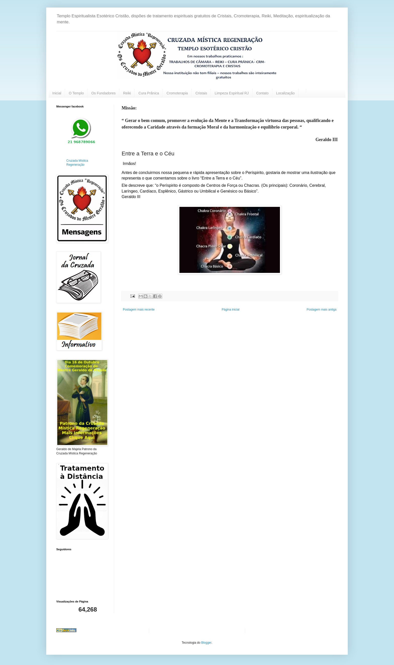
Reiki (127, 93)
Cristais (201, 93)
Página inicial (230, 309)
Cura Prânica (148, 93)
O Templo (76, 93)
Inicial (56, 93)
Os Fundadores (103, 93)
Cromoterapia (177, 93)
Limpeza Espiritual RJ (232, 93)
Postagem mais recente (139, 309)
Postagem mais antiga (321, 309)
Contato (262, 93)
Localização (285, 93)
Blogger (206, 642)
